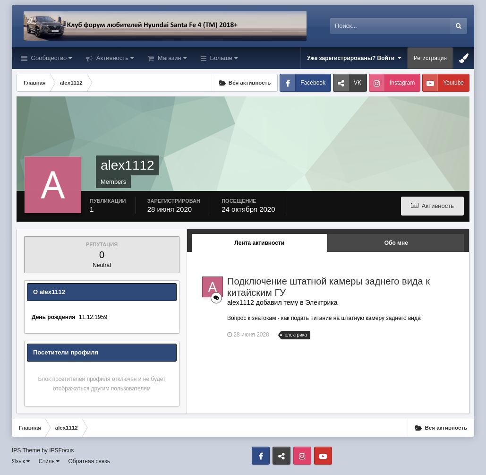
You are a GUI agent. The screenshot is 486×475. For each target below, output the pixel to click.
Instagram (402, 82)
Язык (21, 461)
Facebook (312, 82)
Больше (223, 57)
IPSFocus (61, 450)
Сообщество (50, 57)
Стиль (49, 461)
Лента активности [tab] (259, 243)
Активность (114, 57)
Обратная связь (89, 461)
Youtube (453, 82)
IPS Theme (26, 450)
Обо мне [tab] (396, 243)
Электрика (322, 302)
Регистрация (430, 58)
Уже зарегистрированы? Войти (354, 57)
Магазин (171, 57)
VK (357, 82)
